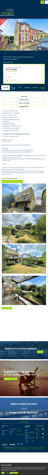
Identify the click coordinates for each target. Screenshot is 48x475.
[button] (3, 35)
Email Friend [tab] (13, 88)
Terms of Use (15, 447)
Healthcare (19, 181)
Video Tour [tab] (35, 87)
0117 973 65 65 (19, 429)
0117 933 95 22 (19, 431)
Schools (5, 181)
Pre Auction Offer (24, 103)
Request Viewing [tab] (42, 88)
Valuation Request (24, 422)
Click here (24, 408)
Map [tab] (20, 87)
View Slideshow (7, 308)
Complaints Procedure (8, 448)
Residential (38, 430)
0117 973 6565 (11, 69)
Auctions (39, 437)
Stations (11, 181)
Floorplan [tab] (27, 87)
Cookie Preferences (29, 447)
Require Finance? (24, 106)
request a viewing (12, 71)
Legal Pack (24, 96)
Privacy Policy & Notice (39, 447)
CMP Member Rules (25, 448)
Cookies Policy (22, 447)
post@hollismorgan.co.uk (21, 434)
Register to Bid (24, 99)
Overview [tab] (5, 87)
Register (40, 351)
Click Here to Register (10, 378)
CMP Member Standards (34, 448)
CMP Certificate (16, 448)
